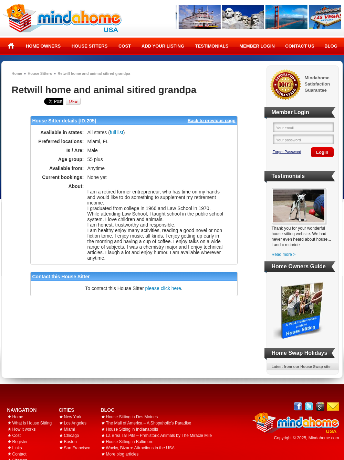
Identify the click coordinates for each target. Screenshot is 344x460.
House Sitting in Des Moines (132, 416)
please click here (163, 288)
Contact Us (299, 46)
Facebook (298, 406)
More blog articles (122, 454)
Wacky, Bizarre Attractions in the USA (140, 448)
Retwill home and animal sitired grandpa (94, 73)
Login (322, 152)
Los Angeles (75, 423)
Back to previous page (212, 120)
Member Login (257, 46)
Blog (330, 46)
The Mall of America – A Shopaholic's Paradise (148, 423)
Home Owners (43, 46)
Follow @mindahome (309, 406)
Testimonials (212, 46)
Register (20, 441)
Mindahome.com (324, 438)
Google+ (320, 406)
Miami (69, 429)
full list (116, 132)
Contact (19, 454)
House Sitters (90, 46)
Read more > (284, 254)
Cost (124, 46)
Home (11, 46)
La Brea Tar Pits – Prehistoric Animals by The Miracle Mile (159, 435)
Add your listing (163, 46)
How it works (24, 429)
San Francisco (77, 448)
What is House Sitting (32, 423)
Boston (70, 441)
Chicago (71, 435)
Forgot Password (287, 152)
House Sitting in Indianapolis (132, 429)
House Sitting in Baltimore (130, 441)
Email (333, 406)
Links (17, 448)
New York (73, 416)
